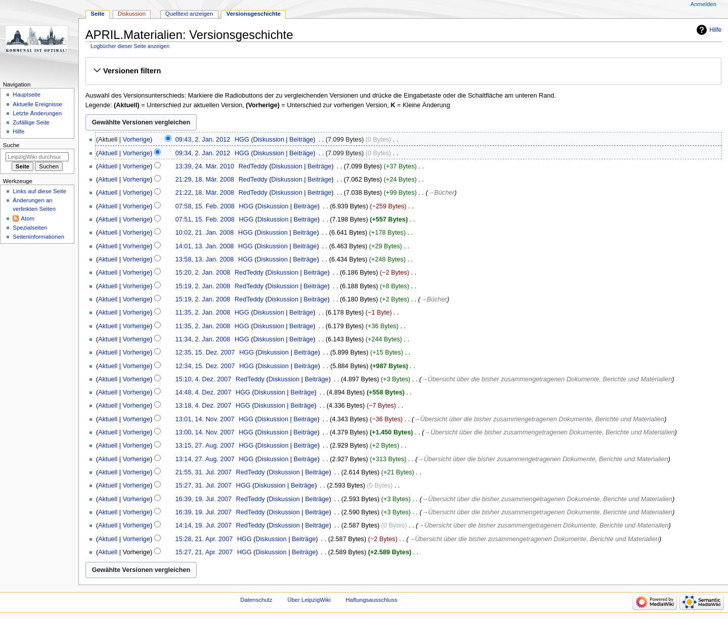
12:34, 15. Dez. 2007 (205, 366)
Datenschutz (256, 600)
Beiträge (301, 139)
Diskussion (268, 139)
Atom (27, 218)
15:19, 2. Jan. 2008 (203, 286)
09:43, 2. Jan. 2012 (203, 139)
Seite (97, 14)
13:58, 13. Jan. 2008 (204, 259)
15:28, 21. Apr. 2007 (204, 539)
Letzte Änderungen (37, 113)
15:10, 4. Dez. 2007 (203, 379)
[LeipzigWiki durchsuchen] (37, 156)
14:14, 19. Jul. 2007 (203, 525)
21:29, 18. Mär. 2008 (204, 179)
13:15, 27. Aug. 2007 (205, 445)
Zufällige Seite (31, 122)
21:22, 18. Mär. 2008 (204, 192)
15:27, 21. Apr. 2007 (204, 552)
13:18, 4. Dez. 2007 (203, 405)
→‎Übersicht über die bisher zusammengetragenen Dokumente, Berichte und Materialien (546, 379)
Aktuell (107, 153)
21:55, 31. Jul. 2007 (203, 472)
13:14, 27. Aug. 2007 (205, 459)
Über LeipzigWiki (309, 600)
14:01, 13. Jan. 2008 (204, 246)
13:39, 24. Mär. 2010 (204, 166)
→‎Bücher (441, 192)
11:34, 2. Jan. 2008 (203, 339)
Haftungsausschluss (371, 600)
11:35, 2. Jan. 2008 (203, 312)
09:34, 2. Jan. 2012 (203, 153)
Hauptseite (26, 95)
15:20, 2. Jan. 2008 (203, 272)
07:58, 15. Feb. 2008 (205, 206)
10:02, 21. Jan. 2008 (204, 232)
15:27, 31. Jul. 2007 (203, 485)
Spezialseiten (30, 228)
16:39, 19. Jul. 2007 (203, 499)
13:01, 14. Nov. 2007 (205, 419)
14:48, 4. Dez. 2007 (203, 392)
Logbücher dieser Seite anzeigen (129, 46)
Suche (11, 145)
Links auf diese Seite (39, 191)
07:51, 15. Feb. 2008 (205, 219)
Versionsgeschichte (253, 14)
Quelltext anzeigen (189, 14)
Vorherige (136, 139)
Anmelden (704, 4)
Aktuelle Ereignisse (37, 104)
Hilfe (715, 29)
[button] (403, 70)
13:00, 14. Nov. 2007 (205, 432)
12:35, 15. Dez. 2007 (205, 352)
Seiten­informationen (38, 237)
